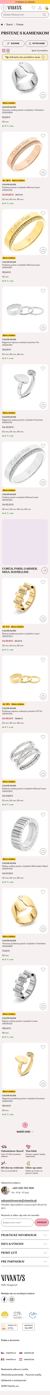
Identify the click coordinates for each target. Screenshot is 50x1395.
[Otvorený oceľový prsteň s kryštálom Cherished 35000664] (25, 90)
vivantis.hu (8, 1347)
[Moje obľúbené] (33, 7)
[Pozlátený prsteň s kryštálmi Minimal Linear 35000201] (25, 245)
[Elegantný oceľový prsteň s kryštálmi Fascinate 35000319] (25, 400)
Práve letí (24, 1252)
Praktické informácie (24, 1235)
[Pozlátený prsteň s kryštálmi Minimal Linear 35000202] (25, 168)
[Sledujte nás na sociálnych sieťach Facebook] (4, 1299)
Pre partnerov (24, 1261)
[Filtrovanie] (37, 43)
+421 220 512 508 (23, 1188)
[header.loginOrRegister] (40, 7)
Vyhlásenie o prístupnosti (13, 1368)
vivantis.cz (8, 1341)
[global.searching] (21, 14)
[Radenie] (13, 43)
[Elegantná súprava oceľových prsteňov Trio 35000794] (25, 323)
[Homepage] (14, 7)
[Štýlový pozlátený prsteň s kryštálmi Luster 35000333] (25, 614)
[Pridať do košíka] (43, 57)
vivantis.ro (37, 1341)
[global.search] (44, 14)
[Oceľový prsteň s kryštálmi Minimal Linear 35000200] (25, 478)
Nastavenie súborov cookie (14, 1357)
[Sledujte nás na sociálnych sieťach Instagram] (12, 1299)
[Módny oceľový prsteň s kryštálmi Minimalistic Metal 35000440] (25, 847)
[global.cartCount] (46, 7)
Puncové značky (33, 1363)
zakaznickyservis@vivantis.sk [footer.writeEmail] (19, 1200)
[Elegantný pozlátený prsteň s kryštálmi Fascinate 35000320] (25, 1079)
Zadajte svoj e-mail (12, 1222)
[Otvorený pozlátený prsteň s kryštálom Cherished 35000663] (25, 924)
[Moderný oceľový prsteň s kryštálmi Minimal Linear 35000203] (25, 769)
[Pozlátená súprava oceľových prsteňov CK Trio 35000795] (25, 692)
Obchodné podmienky (12, 1363)
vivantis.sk (23, 1341)
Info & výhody (24, 1244)
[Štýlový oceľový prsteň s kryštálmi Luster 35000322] (25, 1001)
